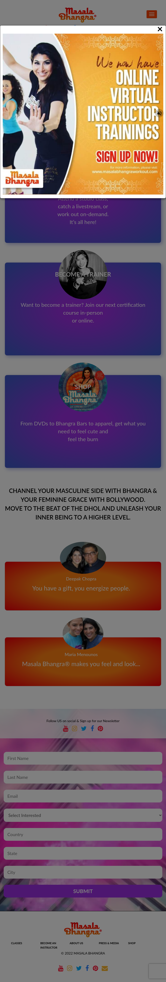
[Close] (160, 29)
